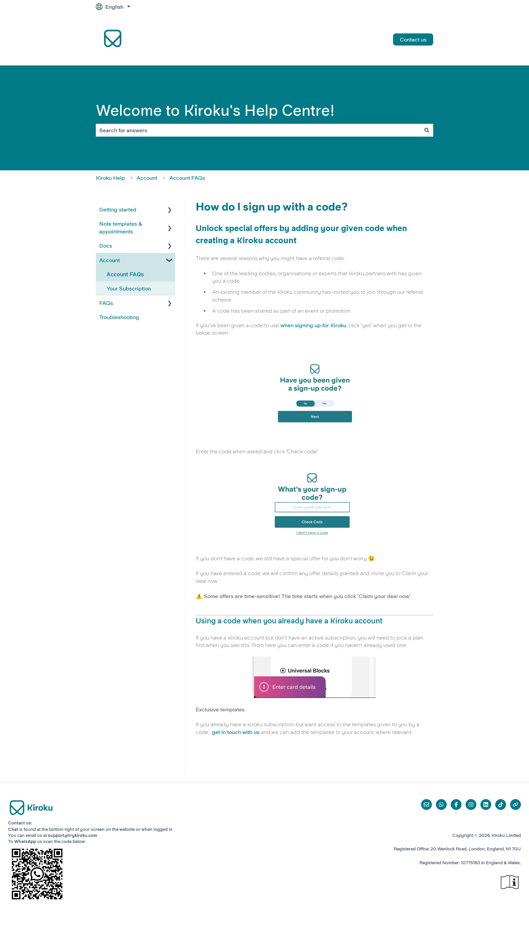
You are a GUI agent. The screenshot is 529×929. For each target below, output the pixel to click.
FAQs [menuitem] (106, 303)
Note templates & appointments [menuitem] (120, 227)
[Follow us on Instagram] (471, 804)
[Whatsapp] (441, 804)
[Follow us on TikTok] (500, 804)
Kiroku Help (110, 178)
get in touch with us (235, 732)
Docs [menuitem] (105, 246)
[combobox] (258, 130)
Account (147, 178)
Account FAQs (187, 178)
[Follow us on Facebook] (456, 804)
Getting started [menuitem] (117, 209)
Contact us (413, 39)
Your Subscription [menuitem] (129, 288)
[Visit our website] (515, 804)
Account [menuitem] (109, 260)
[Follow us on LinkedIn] (485, 804)
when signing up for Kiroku (313, 325)
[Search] (426, 130)
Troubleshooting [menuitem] (119, 317)
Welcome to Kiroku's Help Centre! (215, 110)
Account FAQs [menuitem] (125, 274)
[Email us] (426, 804)
